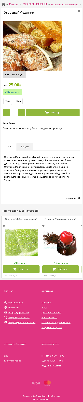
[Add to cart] (14, 112)
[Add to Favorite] (79, 11)
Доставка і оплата (51, 312)
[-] (6, 112)
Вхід (6, 355)
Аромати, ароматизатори (64, 4)
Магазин (13, 4)
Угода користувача (52, 327)
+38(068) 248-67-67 (16, 317)
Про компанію (13, 302)
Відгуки (25, 146)
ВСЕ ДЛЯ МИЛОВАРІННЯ (35, 4)
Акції (44, 307)
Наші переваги (49, 317)
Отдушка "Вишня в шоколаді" (60, 219)
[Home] (3, 4)
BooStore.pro (54, 395)
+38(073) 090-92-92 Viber (19, 322)
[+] (21, 112)
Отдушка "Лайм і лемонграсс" (21, 219)
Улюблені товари (13, 360)
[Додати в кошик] (53, 112)
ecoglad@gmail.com (16, 312)
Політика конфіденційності (56, 322)
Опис (9, 146)
